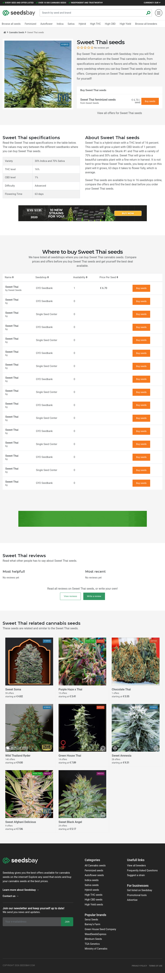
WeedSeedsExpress (95, 934)
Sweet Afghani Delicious (20, 822)
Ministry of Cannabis (96, 948)
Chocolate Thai (121, 689)
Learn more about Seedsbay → (21, 889)
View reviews (70, 596)
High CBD (109, 23)
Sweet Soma (13, 689)
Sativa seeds (92, 885)
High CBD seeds (93, 899)
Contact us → (11, 896)
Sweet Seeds (92, 103)
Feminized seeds (94, 870)
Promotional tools (137, 895)
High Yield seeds (94, 904)
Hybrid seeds (92, 889)
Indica (59, 23)
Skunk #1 (121, 151)
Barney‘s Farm (92, 924)
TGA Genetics (92, 943)
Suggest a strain (136, 875)
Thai (135, 151)
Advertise (132, 900)
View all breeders (136, 865)
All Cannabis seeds (95, 865)
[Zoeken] (148, 12)
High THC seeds (93, 894)
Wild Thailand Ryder (18, 755)
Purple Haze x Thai (70, 689)
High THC (94, 23)
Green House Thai (70, 755)
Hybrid (81, 23)
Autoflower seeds (94, 875)
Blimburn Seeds (93, 939)
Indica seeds (91, 880)
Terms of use (155, 966)
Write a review (94, 596)
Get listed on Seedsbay (139, 890)
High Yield (124, 23)
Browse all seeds (11, 23)
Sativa (70, 23)
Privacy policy (138, 966)
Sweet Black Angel (70, 822)
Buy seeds (150, 101)
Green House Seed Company (100, 929)
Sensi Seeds (91, 919)
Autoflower (46, 23)
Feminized (30, 23)
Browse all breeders (144, 23)
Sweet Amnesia (121, 755)
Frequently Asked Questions (142, 870)
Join (67, 921)
